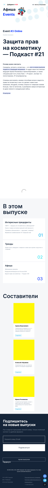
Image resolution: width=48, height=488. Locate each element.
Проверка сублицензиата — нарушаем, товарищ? (19, 230)
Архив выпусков (24, 459)
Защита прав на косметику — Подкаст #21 (17, 273)
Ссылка (5, 35)
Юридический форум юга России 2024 (16, 271)
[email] (24, 439)
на (8, 35)
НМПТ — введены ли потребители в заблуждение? (19, 225)
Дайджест (12, 4)
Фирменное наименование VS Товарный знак (18, 232)
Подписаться (24, 448)
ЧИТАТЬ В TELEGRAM (39, 4)
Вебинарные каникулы (11, 269)
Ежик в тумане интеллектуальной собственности (19, 228)
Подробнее (18, 335)
